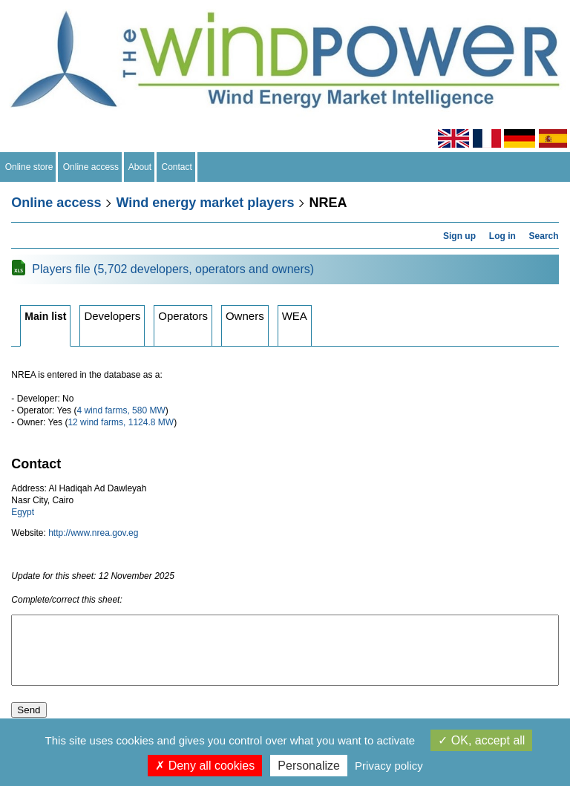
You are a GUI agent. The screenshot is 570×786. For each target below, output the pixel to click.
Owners (245, 316)
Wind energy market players (205, 202)
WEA (294, 316)
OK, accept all (481, 740)
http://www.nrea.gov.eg (93, 533)
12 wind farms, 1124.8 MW (121, 422)
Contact (177, 167)
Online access (91, 167)
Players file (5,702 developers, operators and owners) (173, 269)
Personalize (309, 765)
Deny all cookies (205, 765)
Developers (112, 316)
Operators (183, 316)
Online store (29, 167)
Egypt (22, 512)
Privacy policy (389, 765)
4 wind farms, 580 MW (120, 410)
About (140, 167)
